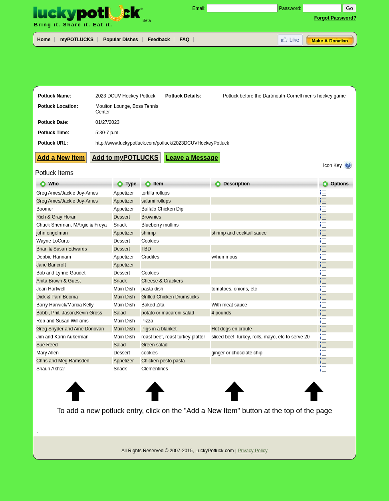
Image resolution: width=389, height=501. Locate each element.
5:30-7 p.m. (107, 132)
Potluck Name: (54, 96)
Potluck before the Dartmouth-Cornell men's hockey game (284, 96)
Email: (198, 8)
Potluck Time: (53, 132)
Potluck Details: (183, 96)
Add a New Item (61, 157)
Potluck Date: (53, 122)
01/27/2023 (107, 122)
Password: (290, 8)
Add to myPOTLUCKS (125, 157)
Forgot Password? (335, 18)
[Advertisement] (194, 67)
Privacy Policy (253, 450)
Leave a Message (192, 157)
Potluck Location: (58, 106)
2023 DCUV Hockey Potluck (125, 96)
